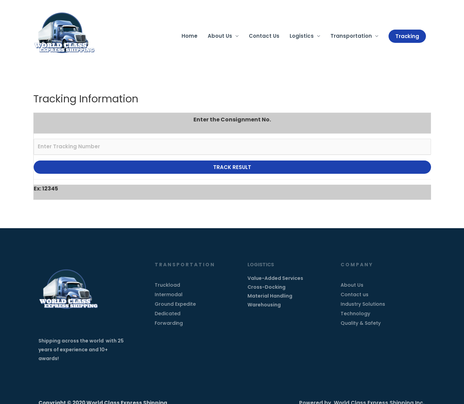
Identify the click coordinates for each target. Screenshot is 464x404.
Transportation (351, 36)
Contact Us (263, 36)
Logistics (301, 36)
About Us (219, 36)
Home (189, 36)
